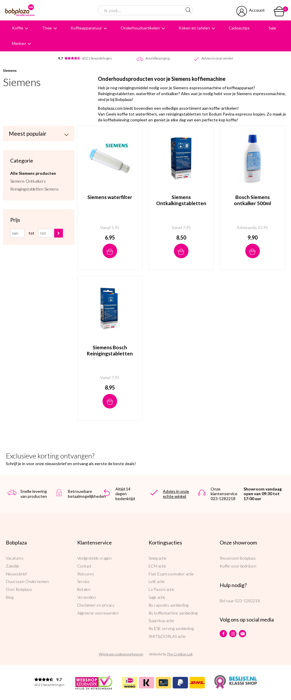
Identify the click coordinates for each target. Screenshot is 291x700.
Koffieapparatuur (86, 27)
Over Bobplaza (19, 589)
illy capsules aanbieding (168, 605)
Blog (9, 597)
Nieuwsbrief (16, 573)
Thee (47, 27)
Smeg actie (158, 558)
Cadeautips (239, 27)
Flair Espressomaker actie (171, 573)
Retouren (85, 573)
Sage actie (157, 597)
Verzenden (86, 597)
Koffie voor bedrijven (238, 565)
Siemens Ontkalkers (28, 180)
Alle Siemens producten (33, 172)
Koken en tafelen (194, 27)
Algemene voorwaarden (98, 612)
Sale (272, 27)
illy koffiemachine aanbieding (173, 612)
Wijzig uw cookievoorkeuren (121, 654)
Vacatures (15, 558)
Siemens (10, 70)
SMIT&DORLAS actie (167, 636)
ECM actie (157, 565)
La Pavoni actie (161, 589)
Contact (84, 565)
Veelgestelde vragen (94, 558)
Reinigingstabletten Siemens (34, 188)
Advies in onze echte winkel (176, 494)
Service (83, 581)
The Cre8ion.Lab (180, 654)
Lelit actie (157, 581)
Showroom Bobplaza (237, 558)
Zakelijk (12, 565)
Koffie (17, 27)
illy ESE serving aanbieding (171, 628)
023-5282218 (247, 600)
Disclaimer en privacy (95, 605)
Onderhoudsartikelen (140, 27)
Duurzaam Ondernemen (27, 581)
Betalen (84, 589)
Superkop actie (161, 620)
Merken (19, 43)
